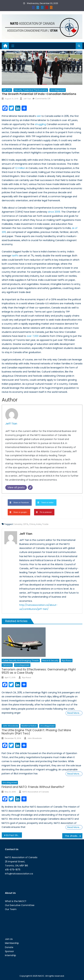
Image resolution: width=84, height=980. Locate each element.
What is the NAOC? (15, 901)
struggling (40, 124)
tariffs (15, 255)
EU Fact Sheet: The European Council (14, 835)
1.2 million (20, 168)
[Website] (30, 487)
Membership (12, 943)
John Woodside (10, 725)
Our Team (10, 909)
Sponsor (9, 951)
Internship (10, 955)
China (32, 524)
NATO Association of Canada (35, 791)
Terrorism (7, 665)
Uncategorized (57, 90)
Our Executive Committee (19, 905)
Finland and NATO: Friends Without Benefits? (33, 787)
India (38, 524)
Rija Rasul (67, 660)
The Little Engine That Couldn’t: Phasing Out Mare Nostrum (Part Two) (36, 731)
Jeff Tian (7, 90)
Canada (17, 524)
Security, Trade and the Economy (30, 90)
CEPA (25, 524)
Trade (45, 524)
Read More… (74, 713)
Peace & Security (50, 660)
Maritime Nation (29, 725)
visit (38, 116)
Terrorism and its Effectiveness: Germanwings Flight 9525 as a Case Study (39, 671)
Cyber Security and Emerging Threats (21, 660)
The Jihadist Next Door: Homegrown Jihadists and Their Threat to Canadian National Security (73, 836)
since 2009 (54, 211)
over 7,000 (33, 336)
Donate (9, 947)
